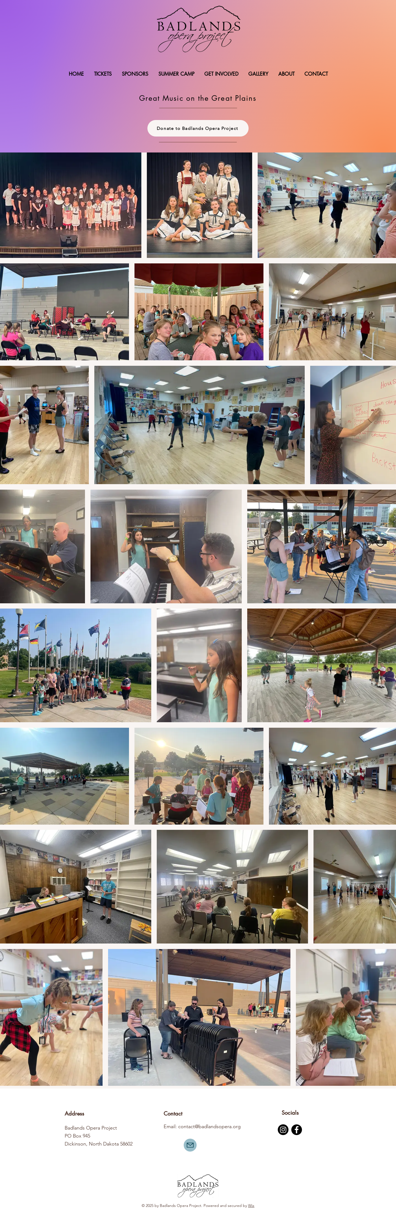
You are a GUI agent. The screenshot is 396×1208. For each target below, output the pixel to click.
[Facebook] (296, 1129)
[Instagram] (283, 1129)
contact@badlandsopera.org (209, 1127)
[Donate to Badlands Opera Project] (198, 128)
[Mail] (190, 1145)
